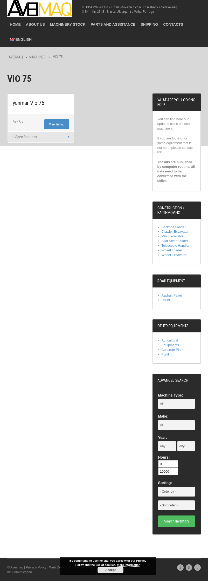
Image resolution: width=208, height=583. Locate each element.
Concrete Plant (173, 352)
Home (14, 24)
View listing (56, 124)
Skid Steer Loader (175, 242)
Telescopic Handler (176, 247)
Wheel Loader (172, 251)
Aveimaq (15, 57)
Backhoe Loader (174, 228)
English (20, 39)
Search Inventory (177, 523)
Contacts (172, 24)
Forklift (167, 356)
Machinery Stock (67, 24)
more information (128, 564)
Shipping (148, 24)
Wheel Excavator (174, 256)
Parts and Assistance (112, 24)
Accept (110, 570)
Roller (166, 302)
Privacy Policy (35, 569)
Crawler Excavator (175, 233)
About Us (34, 24)
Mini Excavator (173, 237)
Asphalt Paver (172, 297)
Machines (36, 57)
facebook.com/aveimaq (160, 7)
